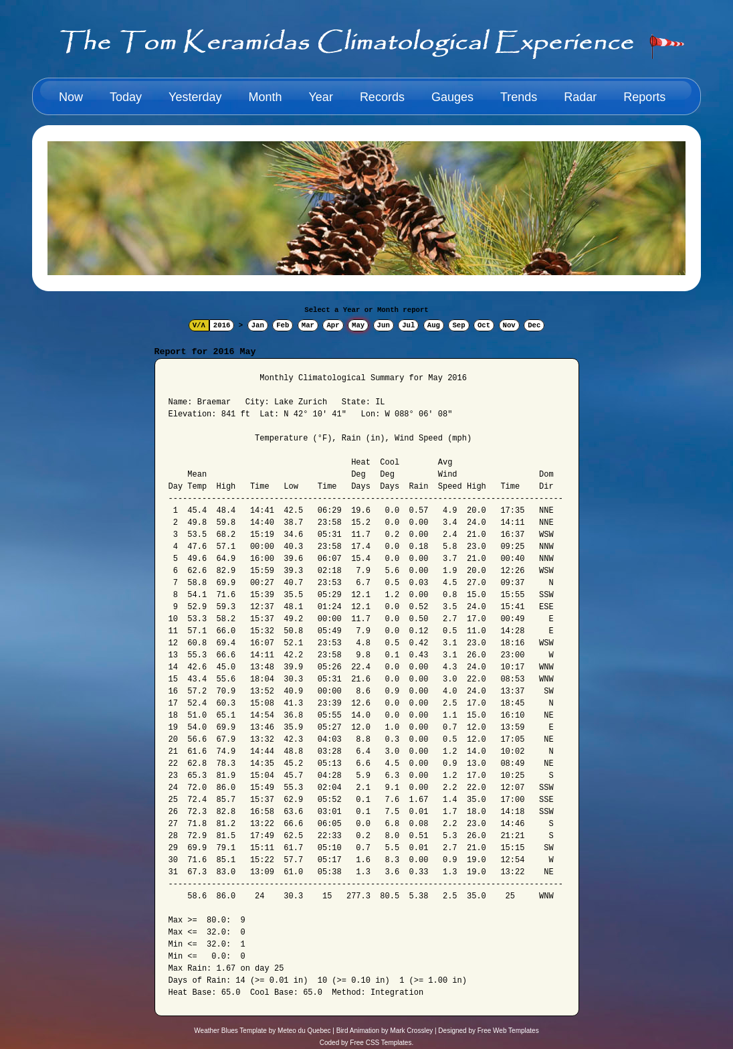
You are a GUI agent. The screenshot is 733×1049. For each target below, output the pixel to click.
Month (265, 97)
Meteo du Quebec (304, 1030)
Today (126, 97)
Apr (332, 325)
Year (321, 97)
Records (382, 97)
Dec (534, 325)
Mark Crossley (411, 1030)
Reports (644, 97)
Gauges (452, 97)
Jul (408, 325)
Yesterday (195, 97)
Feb (282, 325)
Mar (308, 325)
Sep (458, 325)
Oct (484, 325)
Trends (518, 97)
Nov (509, 325)
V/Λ (199, 325)
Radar (580, 97)
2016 (222, 325)
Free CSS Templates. (381, 1042)
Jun (383, 325)
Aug (433, 325)
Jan (257, 325)
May (358, 325)
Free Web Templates (508, 1030)
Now (71, 97)
